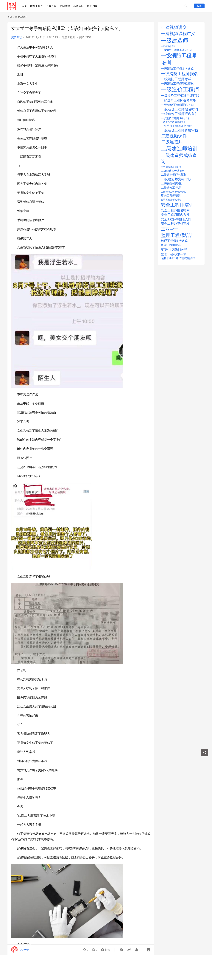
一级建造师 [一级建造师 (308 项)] (174, 40)
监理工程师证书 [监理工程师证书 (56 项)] (174, 250)
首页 (24, 5)
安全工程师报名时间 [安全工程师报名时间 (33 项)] (175, 210)
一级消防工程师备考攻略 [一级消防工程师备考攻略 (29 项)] (177, 68)
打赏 (104, 949)
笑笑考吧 (16, 37)
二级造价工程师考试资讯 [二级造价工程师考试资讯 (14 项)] (173, 192)
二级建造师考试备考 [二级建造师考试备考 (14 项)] (171, 167)
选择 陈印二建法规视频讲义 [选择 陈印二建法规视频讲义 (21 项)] (178, 258)
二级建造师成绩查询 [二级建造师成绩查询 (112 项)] (179, 158)
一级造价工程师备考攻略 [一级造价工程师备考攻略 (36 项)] (178, 100)
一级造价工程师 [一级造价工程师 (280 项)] (180, 89)
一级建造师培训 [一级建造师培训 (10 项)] (168, 46)
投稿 (199, 6)
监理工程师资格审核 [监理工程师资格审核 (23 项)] (173, 254)
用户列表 (92, 5)
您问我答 (65, 5)
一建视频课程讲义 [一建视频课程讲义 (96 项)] (178, 33)
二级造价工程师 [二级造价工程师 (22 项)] (171, 187)
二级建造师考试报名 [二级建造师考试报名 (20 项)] (173, 170)
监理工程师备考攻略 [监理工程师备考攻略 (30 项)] (174, 240)
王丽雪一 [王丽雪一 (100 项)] (169, 228)
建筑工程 (35, 5)
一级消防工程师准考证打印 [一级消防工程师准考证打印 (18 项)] (176, 50)
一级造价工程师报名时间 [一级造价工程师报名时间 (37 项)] (179, 109)
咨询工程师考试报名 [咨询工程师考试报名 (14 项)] (171, 199)
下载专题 (51, 5)
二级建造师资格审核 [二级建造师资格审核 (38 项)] (176, 179)
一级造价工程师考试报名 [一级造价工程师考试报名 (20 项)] (175, 118)
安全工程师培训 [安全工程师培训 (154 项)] (177, 204)
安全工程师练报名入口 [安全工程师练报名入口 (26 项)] (176, 219)
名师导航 (78, 5)
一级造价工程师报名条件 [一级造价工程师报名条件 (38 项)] (179, 114)
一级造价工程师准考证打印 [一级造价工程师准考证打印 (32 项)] (180, 95)
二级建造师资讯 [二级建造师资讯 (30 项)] (171, 183)
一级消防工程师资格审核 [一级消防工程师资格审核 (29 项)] (177, 83)
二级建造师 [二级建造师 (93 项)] (172, 141)
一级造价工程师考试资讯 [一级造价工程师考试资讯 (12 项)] (173, 122)
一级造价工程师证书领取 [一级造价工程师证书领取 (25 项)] (176, 126)
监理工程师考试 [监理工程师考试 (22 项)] (171, 244)
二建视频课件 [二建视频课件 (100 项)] (174, 135)
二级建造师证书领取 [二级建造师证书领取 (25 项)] (173, 174)
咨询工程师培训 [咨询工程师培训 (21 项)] (171, 195)
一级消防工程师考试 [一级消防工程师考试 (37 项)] (176, 79)
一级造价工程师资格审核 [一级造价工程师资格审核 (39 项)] (179, 130)
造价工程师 (68, 37)
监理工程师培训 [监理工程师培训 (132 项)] (177, 235)
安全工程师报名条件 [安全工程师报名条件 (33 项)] (175, 215)
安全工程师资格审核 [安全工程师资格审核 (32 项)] (175, 223)
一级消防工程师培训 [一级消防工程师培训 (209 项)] (178, 59)
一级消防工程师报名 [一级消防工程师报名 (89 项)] (179, 73)
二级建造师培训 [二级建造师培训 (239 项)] (179, 149)
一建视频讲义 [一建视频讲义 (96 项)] (174, 27)
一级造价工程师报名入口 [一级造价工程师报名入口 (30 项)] (177, 104)
